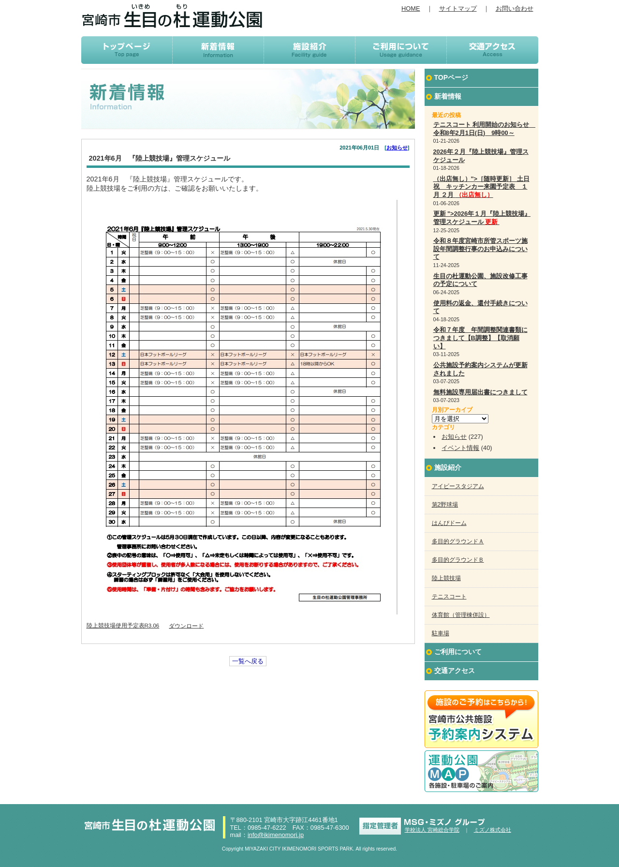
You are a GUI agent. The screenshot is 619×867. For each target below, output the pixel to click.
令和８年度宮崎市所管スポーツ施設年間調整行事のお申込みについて (480, 248)
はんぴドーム (449, 523)
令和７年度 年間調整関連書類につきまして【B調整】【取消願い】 (480, 337)
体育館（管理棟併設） (461, 615)
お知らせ (397, 147)
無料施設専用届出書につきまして (480, 392)
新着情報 (447, 96)
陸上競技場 (446, 578)
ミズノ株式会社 (492, 830)
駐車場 (440, 633)
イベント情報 (460, 447)
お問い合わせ (514, 8)
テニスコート (449, 596)
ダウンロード (186, 625)
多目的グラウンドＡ (458, 541)
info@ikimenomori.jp (276, 834)
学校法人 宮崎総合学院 (432, 830)
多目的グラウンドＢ (458, 559)
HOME (410, 8)
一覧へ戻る (248, 661)
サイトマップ (458, 8)
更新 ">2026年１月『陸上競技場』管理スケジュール (482, 217)
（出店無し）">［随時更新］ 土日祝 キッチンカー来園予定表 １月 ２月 (481, 186)
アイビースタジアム (458, 486)
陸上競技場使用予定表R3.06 (123, 625)
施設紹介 (447, 467)
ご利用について (458, 652)
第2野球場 (445, 504)
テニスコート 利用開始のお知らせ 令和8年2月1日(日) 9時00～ (484, 128)
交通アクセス (454, 670)
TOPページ (451, 77)
